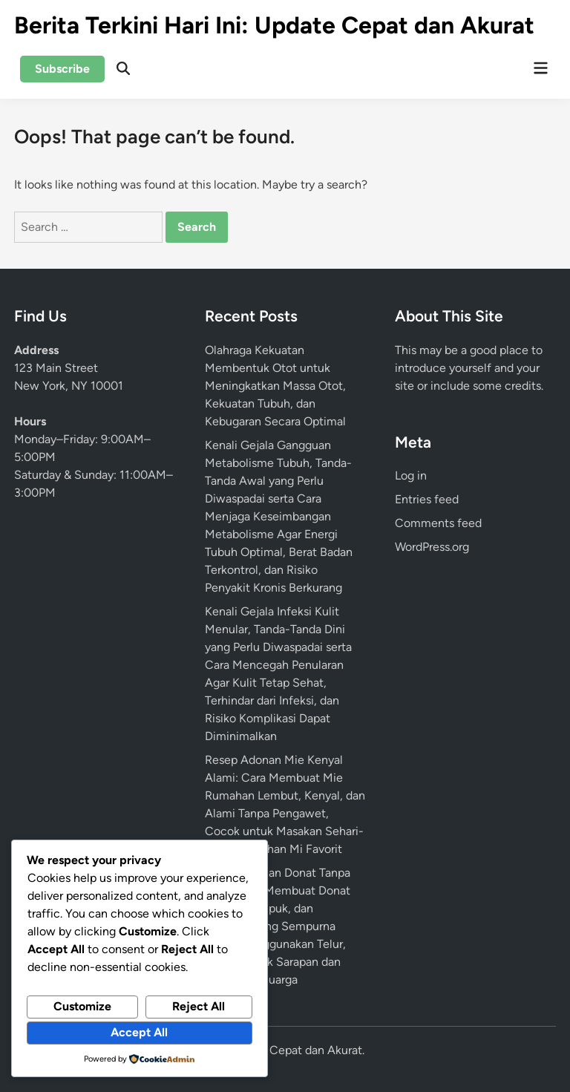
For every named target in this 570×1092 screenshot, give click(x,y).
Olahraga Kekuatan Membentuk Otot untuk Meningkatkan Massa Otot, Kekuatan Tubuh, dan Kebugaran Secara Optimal (275, 385)
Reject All (198, 1006)
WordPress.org (432, 547)
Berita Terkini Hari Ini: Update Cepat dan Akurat (274, 25)
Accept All (139, 1032)
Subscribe (62, 69)
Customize (82, 1006)
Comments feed (438, 523)
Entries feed (427, 499)
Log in (411, 475)
